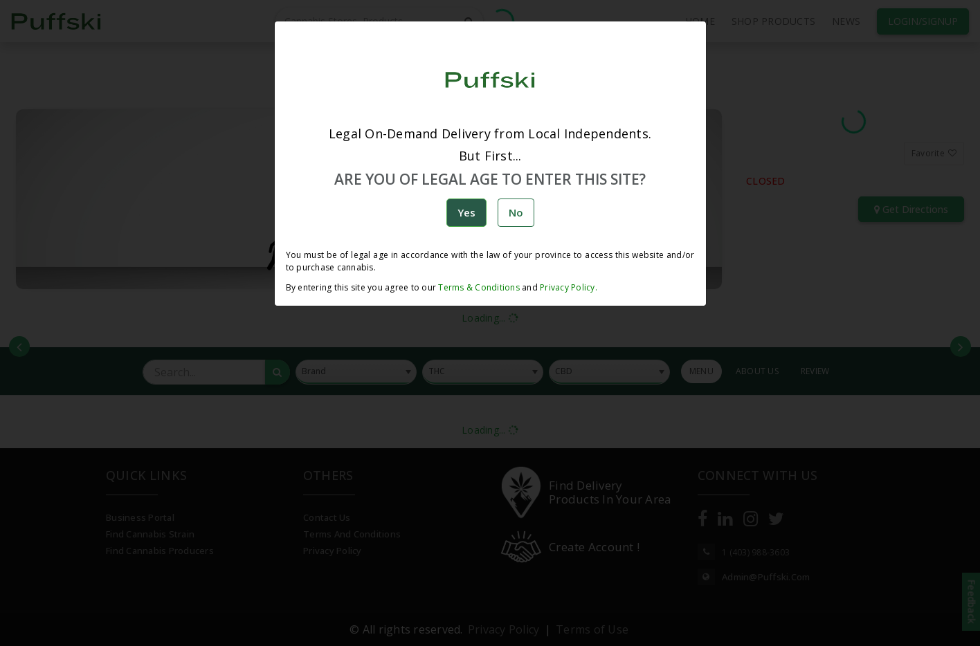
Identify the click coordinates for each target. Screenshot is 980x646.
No (516, 212)
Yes (466, 212)
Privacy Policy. (567, 287)
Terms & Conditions (479, 287)
